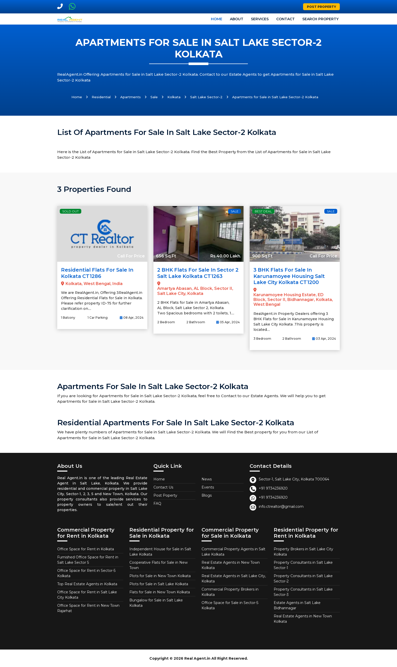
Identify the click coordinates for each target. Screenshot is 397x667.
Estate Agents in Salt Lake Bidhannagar (297, 605)
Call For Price (131, 256)
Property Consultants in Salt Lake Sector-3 (303, 591)
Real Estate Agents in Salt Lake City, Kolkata (234, 578)
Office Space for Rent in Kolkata (85, 548)
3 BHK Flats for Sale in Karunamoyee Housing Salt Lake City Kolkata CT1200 (290, 276)
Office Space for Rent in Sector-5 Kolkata (86, 573)
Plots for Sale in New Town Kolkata (160, 575)
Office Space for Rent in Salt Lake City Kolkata (87, 594)
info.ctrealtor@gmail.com (281, 506)
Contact (285, 19)
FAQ (157, 503)
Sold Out (70, 211)
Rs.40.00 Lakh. (225, 256)
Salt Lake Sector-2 (206, 97)
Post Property (321, 7)
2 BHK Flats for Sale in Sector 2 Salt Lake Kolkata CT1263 (197, 273)
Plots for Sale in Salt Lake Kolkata (158, 583)
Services (260, 19)
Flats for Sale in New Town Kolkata (159, 591)
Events (208, 486)
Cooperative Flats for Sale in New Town (158, 565)
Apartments (130, 97)
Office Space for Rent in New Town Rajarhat (88, 608)
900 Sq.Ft (262, 256)
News (207, 478)
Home (216, 19)
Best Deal (263, 211)
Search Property (320, 19)
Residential (101, 97)
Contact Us (163, 486)
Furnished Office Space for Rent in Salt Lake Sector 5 (87, 559)
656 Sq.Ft (166, 256)
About (236, 19)
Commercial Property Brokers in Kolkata (230, 591)
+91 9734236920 (273, 488)
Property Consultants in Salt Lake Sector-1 (303, 565)
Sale (154, 97)
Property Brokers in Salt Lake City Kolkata (303, 551)
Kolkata (174, 97)
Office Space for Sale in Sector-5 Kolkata (230, 605)
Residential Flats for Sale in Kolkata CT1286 (98, 273)
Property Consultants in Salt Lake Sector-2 (303, 578)
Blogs (207, 495)
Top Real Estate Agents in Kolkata (87, 583)
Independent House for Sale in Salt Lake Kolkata (160, 551)
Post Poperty (165, 495)
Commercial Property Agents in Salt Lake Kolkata (233, 551)
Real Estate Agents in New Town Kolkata (231, 565)
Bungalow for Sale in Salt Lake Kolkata (156, 602)
